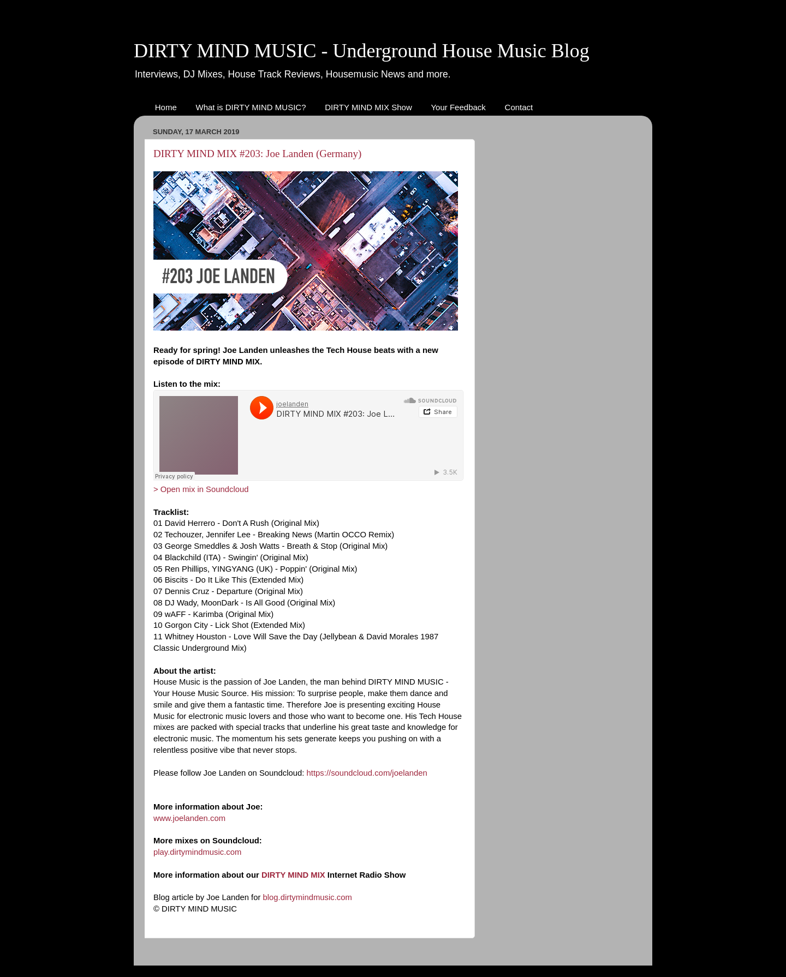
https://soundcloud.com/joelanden (367, 773)
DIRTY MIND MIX (293, 875)
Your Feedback (458, 107)
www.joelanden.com (189, 818)
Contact (519, 107)
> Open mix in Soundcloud (201, 489)
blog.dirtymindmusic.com (307, 897)
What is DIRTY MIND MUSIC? (251, 107)
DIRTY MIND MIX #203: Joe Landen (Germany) (257, 153)
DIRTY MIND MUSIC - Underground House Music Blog (362, 51)
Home (166, 107)
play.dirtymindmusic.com (197, 852)
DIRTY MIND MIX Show (368, 107)
